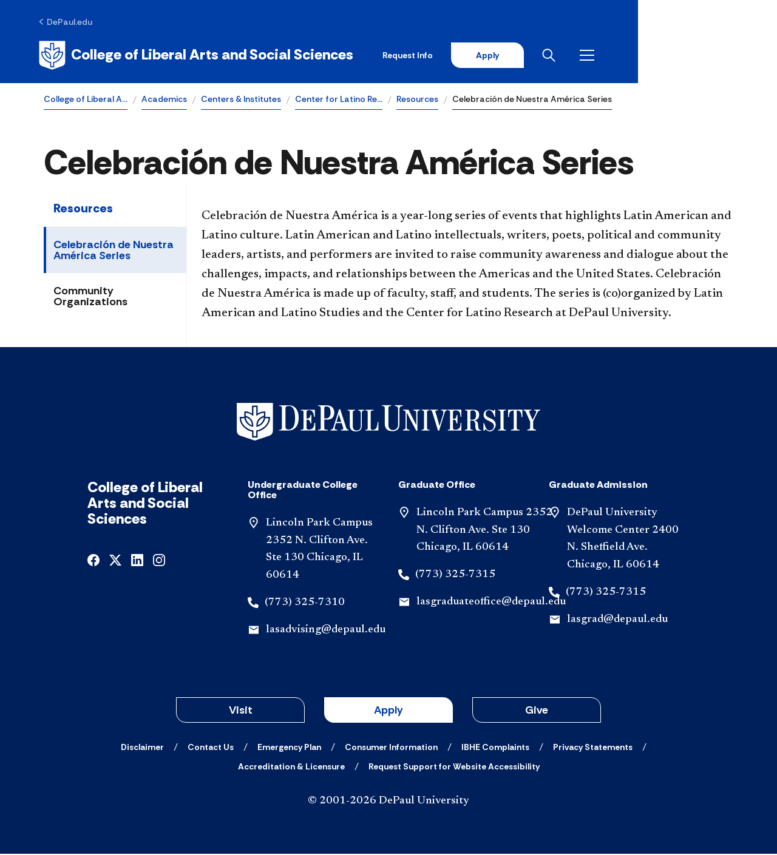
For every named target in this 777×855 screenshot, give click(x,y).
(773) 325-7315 (455, 576)
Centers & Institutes (241, 100)
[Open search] (685, 56)
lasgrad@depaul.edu (617, 621)
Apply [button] (388, 711)
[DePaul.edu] (71, 22)
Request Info (539, 55)
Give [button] (536, 711)
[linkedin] (137, 561)
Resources (417, 100)
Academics (164, 100)
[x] (115, 561)
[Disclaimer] (142, 748)
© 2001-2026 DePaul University (388, 802)
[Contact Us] (211, 748)
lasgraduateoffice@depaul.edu (491, 603)
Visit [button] (241, 711)
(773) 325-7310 (305, 604)
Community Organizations (90, 298)
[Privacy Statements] (593, 748)
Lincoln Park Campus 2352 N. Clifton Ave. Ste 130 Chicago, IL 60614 (484, 532)
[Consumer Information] (391, 748)
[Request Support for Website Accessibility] (454, 767)
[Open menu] (723, 55)
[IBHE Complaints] (495, 748)
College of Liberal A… (85, 100)
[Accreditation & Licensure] (291, 767)
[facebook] (93, 561)
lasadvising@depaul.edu (325, 631)
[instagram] (159, 561)
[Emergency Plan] (289, 748)
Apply (620, 55)
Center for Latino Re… (338, 100)
